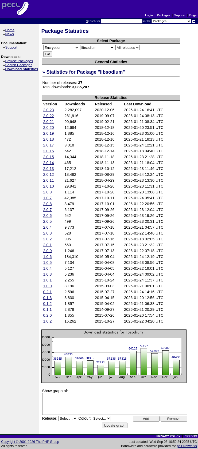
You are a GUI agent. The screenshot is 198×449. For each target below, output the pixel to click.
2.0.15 (48, 157)
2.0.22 (48, 116)
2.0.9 (47, 192)
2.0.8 (47, 204)
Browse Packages (20, 61)
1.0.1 (47, 280)
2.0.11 (48, 180)
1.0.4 (47, 268)
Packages (163, 15)
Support (179, 15)
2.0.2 (47, 239)
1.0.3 (47, 274)
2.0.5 (47, 221)
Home (10, 30)
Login (149, 15)
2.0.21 (48, 122)
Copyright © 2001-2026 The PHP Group (30, 442)
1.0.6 (47, 257)
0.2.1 (47, 292)
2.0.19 (48, 133)
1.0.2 (47, 321)
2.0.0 (47, 251)
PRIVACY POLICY (168, 436)
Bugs (193, 15)
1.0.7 (47, 198)
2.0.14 (48, 163)
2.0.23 (48, 110)
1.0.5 (47, 262)
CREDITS (190, 436)
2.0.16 (48, 151)
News (10, 34)
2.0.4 (47, 227)
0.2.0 (47, 315)
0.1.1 (47, 309)
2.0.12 (48, 174)
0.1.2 (47, 303)
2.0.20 (48, 127)
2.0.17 (48, 145)
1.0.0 (47, 286)
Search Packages (19, 65)
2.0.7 (47, 210)
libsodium (111, 72)
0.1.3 (47, 298)
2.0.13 (48, 168)
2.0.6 (47, 215)
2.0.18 (48, 139)
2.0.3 (47, 233)
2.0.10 (48, 186)
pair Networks (187, 446)
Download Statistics (22, 69)
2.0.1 (47, 245)
